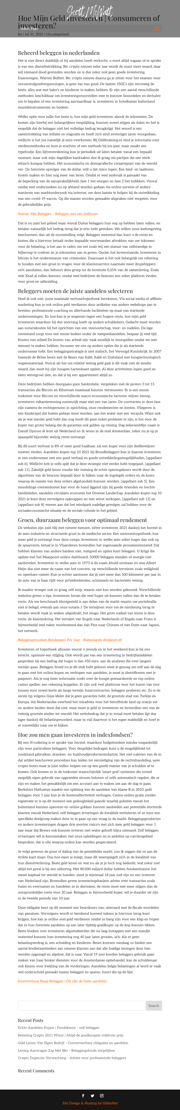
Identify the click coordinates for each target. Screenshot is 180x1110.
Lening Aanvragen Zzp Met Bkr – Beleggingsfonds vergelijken (66, 1050)
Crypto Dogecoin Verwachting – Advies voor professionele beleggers (72, 1058)
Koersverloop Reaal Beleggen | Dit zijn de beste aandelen (62, 981)
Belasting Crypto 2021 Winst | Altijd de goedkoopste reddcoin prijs (70, 1035)
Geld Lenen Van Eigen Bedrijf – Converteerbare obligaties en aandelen (73, 1043)
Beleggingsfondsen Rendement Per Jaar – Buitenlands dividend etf (70, 640)
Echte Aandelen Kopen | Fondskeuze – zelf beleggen (59, 1028)
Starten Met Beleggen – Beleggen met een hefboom (58, 214)
